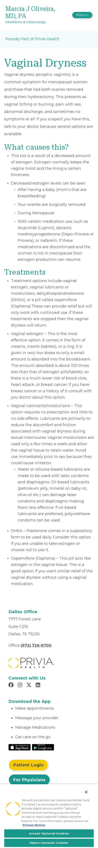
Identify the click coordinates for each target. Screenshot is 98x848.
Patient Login (28, 764)
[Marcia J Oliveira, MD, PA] (34, 15)
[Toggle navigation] (82, 15)
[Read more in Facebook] (11, 685)
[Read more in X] (29, 685)
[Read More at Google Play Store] (43, 747)
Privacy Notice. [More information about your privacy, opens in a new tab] (34, 825)
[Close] (86, 792)
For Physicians (29, 779)
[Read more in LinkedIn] (38, 685)
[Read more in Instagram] (20, 685)
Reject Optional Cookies (49, 842)
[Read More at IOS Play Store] (19, 747)
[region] (49, 816)
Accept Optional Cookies (49, 833)
